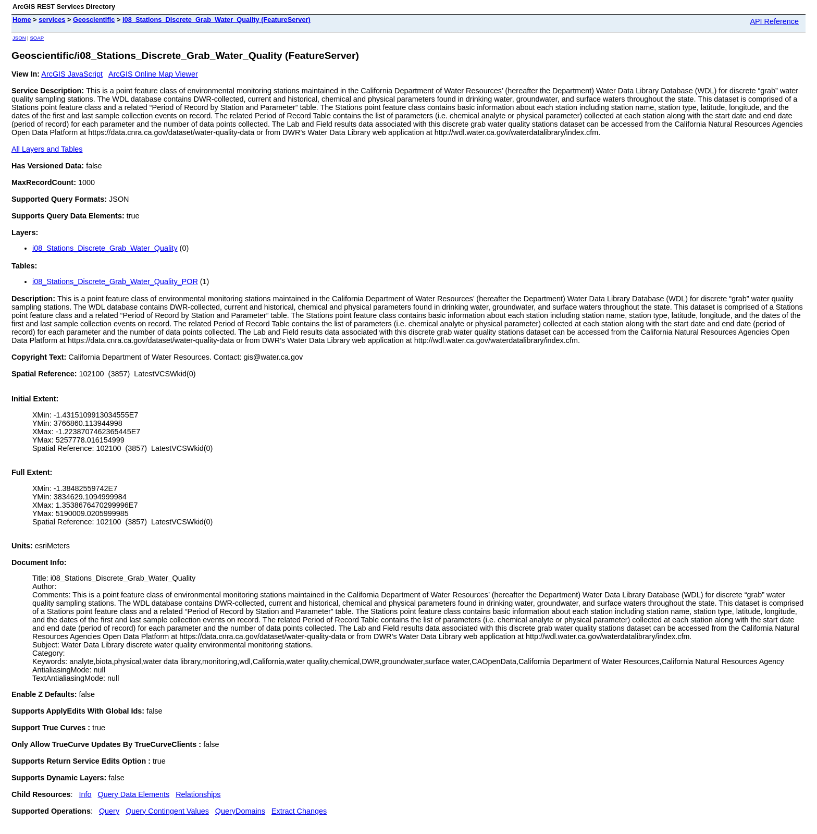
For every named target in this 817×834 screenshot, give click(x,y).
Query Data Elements (134, 794)
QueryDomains (240, 811)
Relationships (198, 794)
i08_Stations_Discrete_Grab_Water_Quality (105, 248)
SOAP (37, 38)
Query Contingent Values (167, 811)
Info (85, 794)
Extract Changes (299, 811)
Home (22, 19)
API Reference (774, 21)
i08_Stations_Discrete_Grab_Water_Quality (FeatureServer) (216, 19)
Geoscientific (94, 19)
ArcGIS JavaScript (72, 74)
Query (109, 811)
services (52, 19)
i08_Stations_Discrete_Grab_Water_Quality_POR (115, 281)
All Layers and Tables (47, 149)
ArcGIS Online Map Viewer (153, 74)
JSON (19, 38)
